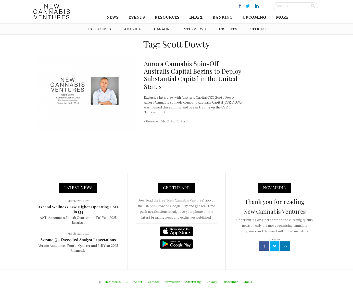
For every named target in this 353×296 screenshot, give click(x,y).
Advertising (193, 282)
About (138, 282)
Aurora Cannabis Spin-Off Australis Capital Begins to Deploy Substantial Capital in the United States (192, 75)
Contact (153, 282)
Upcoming (254, 17)
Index (196, 17)
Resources (167, 17)
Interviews (194, 29)
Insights (228, 29)
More (282, 17)
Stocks (257, 29)
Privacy (212, 282)
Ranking (223, 17)
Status (247, 282)
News (112, 17)
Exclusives (99, 29)
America (132, 29)
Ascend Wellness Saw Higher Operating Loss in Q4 (78, 209)
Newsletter (172, 282)
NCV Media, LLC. (116, 282)
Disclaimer (230, 282)
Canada (161, 29)
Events (136, 17)
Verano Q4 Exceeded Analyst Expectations (78, 239)
